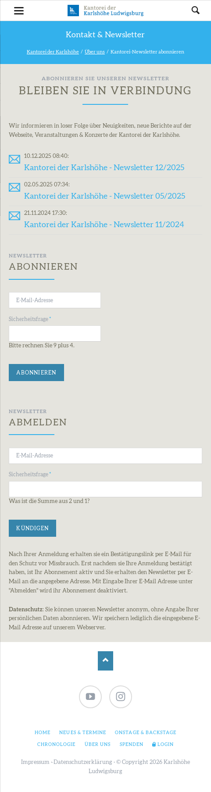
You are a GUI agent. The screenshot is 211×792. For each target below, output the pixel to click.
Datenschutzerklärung (83, 762)
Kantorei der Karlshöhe (53, 52)
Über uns (95, 52)
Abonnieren (36, 372)
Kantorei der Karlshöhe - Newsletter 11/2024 (104, 225)
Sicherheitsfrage (30, 318)
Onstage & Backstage (145, 733)
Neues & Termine (82, 733)
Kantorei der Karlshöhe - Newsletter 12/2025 (104, 168)
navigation (19, 10)
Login (165, 744)
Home (42, 733)
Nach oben (105, 660)
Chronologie (56, 744)
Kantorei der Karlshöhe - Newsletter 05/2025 (104, 196)
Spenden (131, 744)
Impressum (35, 762)
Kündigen (32, 528)
